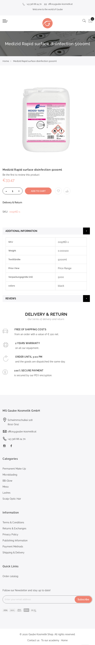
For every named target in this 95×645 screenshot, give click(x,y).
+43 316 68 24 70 (32, 4)
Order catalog (10, 576)
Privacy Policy (10, 534)
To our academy (50, 640)
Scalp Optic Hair (12, 498)
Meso (6, 486)
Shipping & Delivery (13, 552)
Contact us (33, 640)
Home (6, 61)
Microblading (10, 474)
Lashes (6, 492)
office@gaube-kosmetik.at (58, 4)
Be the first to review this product (21, 174)
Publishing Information (15, 540)
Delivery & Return (12, 202)
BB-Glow (7, 480)
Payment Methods (13, 546)
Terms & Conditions (13, 522)
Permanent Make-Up (14, 468)
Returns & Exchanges (14, 528)
